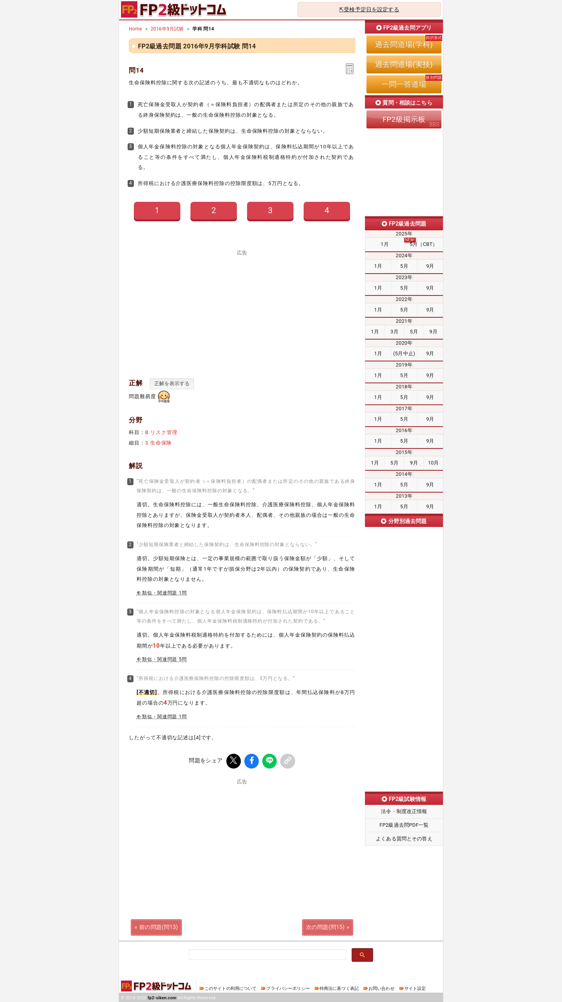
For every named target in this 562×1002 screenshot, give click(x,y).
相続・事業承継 (404, 770)
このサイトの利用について (231, 987)
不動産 (404, 726)
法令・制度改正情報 (404, 811)
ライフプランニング (404, 550)
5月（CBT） (424, 244)
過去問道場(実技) (403, 64)
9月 (430, 266)
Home (135, 29)
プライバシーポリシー (287, 987)
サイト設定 (415, 987)
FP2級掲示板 (403, 119)
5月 (404, 266)
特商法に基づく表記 (339, 987)
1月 (385, 244)
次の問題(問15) (325, 926)
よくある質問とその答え (404, 839)
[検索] (267, 954)
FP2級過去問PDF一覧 (404, 825)
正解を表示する (172, 383)
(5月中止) (404, 353)
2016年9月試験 (167, 29)
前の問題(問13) (158, 926)
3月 (394, 332)
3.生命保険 (158, 443)
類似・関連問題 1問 (164, 593)
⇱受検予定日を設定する (369, 9)
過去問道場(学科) (403, 44)
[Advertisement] (242, 310)
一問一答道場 (404, 84)
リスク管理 (404, 594)
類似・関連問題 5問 (164, 659)
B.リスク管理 (161, 432)
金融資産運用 (404, 638)
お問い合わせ (381, 987)
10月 (433, 463)
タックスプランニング (404, 682)
